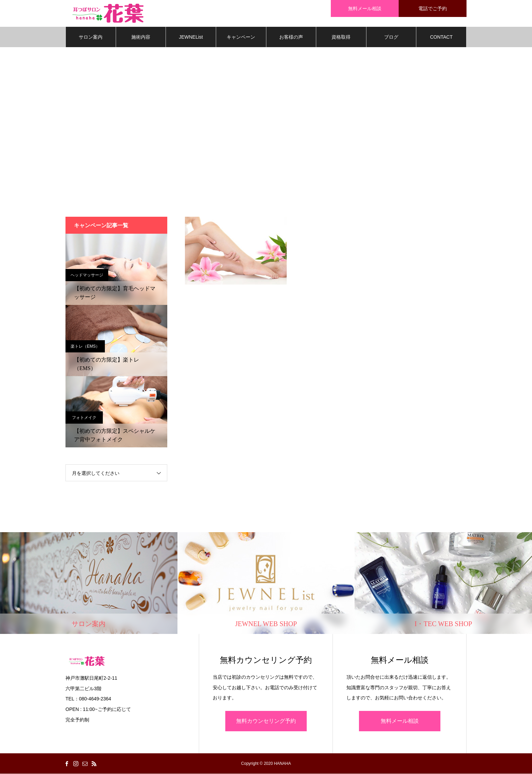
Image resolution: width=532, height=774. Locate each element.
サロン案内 (90, 37)
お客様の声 (291, 37)
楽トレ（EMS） (85, 346)
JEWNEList (191, 37)
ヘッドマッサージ (87, 275)
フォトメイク (84, 417)
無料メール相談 (400, 721)
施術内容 (140, 37)
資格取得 (340, 37)
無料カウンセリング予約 (266, 721)
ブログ (391, 37)
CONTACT (441, 37)
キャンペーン (241, 37)
